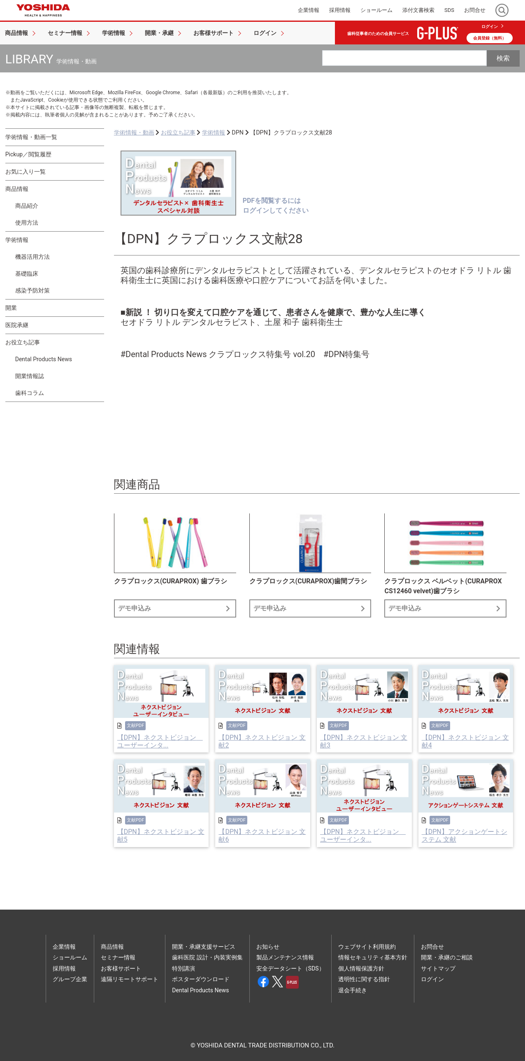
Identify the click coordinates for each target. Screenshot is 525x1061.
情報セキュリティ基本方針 (372, 957)
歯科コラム (29, 393)
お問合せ (432, 946)
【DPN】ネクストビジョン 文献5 (160, 835)
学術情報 (16, 240)
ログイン (489, 26)
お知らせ (267, 946)
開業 (11, 307)
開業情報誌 (29, 376)
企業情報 (64, 946)
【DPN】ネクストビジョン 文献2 (262, 741)
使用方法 (26, 222)
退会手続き (352, 990)
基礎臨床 (26, 273)
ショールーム (70, 957)
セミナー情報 (118, 957)
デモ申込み (175, 608)
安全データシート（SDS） (290, 968)
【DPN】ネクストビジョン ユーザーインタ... (160, 741)
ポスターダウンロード (201, 979)
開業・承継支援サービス (203, 946)
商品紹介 (26, 205)
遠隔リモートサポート (129, 979)
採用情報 (64, 968)
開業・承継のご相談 (447, 957)
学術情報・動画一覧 (31, 137)
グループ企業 (70, 979)
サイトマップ (438, 968)
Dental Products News (43, 359)
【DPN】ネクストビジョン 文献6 (262, 835)
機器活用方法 (32, 256)
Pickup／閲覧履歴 (28, 154)
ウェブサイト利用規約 (367, 946)
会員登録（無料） (489, 38)
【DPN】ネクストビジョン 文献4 (465, 741)
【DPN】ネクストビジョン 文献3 (363, 741)
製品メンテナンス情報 (285, 957)
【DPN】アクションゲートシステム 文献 (464, 835)
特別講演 (183, 968)
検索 (503, 58)
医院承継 (16, 325)
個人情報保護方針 (361, 968)
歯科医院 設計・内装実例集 (207, 957)
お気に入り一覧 (25, 171)
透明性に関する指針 (364, 979)
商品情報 (16, 189)
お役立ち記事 (22, 342)
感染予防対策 (32, 290)
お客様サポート (121, 968)
